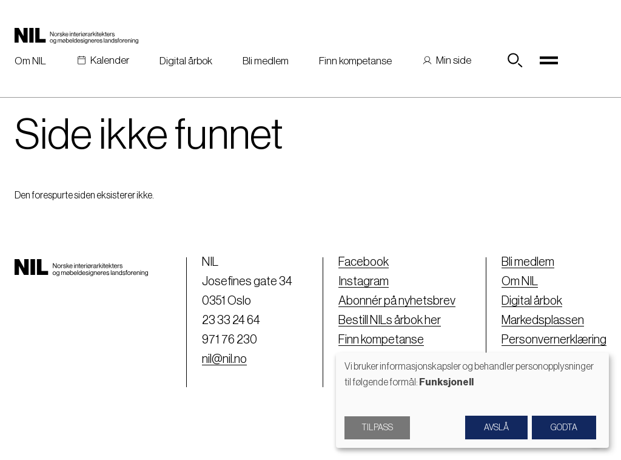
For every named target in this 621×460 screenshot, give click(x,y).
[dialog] (472, 400)
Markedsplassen (543, 320)
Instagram (363, 282)
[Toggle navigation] (548, 60)
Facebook (363, 262)
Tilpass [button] (377, 428)
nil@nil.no (224, 359)
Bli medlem (266, 61)
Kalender (109, 60)
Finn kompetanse (355, 61)
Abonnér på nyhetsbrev (396, 301)
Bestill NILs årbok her (389, 320)
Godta (564, 428)
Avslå (496, 428)
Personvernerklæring (554, 340)
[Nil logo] (76, 35)
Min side (453, 60)
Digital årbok (185, 61)
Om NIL (30, 61)
